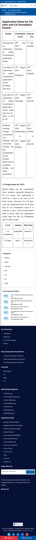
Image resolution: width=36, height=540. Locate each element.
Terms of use (8, 452)
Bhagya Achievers (15, 530)
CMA (5, 283)
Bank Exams (7, 371)
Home (4, 10)
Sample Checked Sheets (11, 422)
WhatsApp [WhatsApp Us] (27, 538)
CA (5, 275)
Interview (7, 266)
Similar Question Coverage (12, 429)
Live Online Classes (10, 340)
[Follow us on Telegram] (18, 534)
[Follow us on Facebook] (22, 534)
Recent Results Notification (12, 435)
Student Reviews (9, 432)
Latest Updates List (10, 442)
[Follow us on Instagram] (27, 534)
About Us (7, 458)
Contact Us (7, 462)
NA (5, 271)
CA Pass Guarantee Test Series (14, 356)
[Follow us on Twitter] (9, 534)
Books (6, 343)
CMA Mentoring (9, 410)
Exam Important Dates (14, 10)
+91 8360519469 (7, 1)
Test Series (7, 333)
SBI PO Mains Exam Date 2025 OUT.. (20, 317)
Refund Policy (29, 528)
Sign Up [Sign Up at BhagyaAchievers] (9, 538)
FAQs (5, 455)
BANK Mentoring (9, 413)
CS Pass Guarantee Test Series (13, 362)
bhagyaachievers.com (8, 482)
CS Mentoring (8, 407)
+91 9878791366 (20, 1)
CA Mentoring (8, 393)
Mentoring (7, 337)
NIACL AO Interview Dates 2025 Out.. (20, 306)
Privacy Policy (8, 448)
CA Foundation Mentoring (12, 397)
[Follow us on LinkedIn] (13, 534)
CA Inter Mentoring (10, 400)
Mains (6, 262)
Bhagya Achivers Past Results (13, 425)
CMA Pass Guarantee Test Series (14, 359)
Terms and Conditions (11, 445)
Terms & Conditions (8, 528)
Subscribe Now (30, 471)
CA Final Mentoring (10, 403)
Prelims (6, 258)
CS (5, 279)
